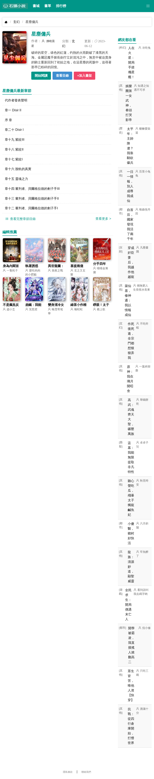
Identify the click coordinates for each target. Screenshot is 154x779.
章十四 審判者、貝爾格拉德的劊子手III (32, 189)
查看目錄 (62, 75)
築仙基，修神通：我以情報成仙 (128, 300)
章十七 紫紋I (14, 159)
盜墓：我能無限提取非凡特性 (131, 457)
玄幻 (16, 22)
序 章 (8, 120)
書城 (36, 6)
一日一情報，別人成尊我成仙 (130, 186)
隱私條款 (68, 772)
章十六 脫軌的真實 (18, 169)
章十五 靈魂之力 (16, 179)
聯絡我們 (86, 772)
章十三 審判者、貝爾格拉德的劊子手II (32, 199)
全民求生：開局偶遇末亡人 (128, 604)
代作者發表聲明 (16, 100)
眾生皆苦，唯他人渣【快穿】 (131, 685)
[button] (148, 6)
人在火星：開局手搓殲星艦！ (131, 62)
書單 (47, 6)
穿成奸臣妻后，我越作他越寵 (131, 262)
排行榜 (61, 6)
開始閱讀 (41, 75)
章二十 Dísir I (14, 130)
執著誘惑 (31, 266)
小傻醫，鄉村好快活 (131, 533)
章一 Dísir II (13, 110)
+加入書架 (84, 75)
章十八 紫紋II (14, 149)
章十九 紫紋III (14, 139)
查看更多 (103, 219)
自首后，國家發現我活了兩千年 (130, 224)
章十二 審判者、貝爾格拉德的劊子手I (31, 208)
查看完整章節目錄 (20, 219)
